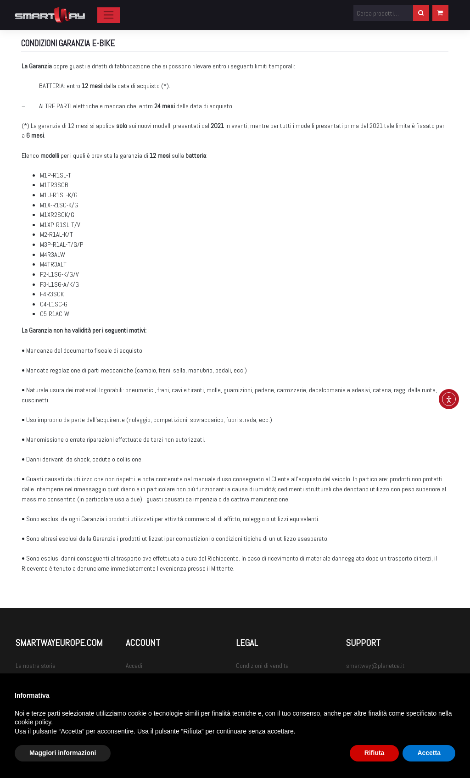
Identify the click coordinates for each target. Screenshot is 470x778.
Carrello (440, 12)
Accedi (134, 665)
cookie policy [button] (33, 722)
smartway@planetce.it (375, 665)
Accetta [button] (429, 752)
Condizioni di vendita (262, 665)
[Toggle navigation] (108, 15)
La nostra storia (36, 665)
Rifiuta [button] (374, 752)
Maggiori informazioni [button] (62, 752)
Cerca (421, 12)
